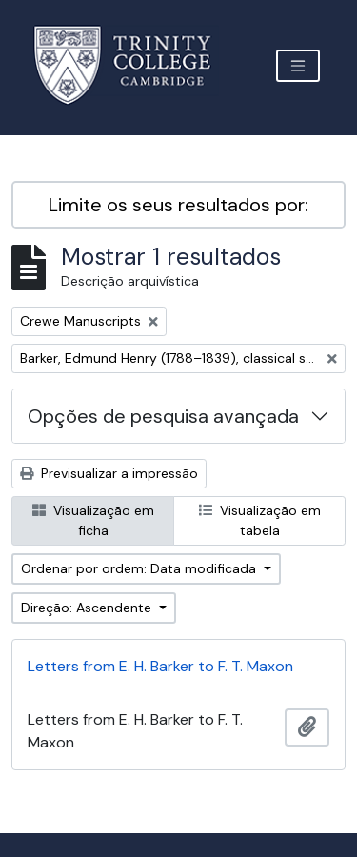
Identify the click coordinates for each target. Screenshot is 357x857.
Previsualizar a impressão (109, 473)
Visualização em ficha (93, 520)
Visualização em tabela (260, 520)
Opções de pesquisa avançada (163, 416)
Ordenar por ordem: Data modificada (140, 568)
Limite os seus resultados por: (178, 204)
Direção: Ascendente (88, 607)
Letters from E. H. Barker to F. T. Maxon (160, 666)
